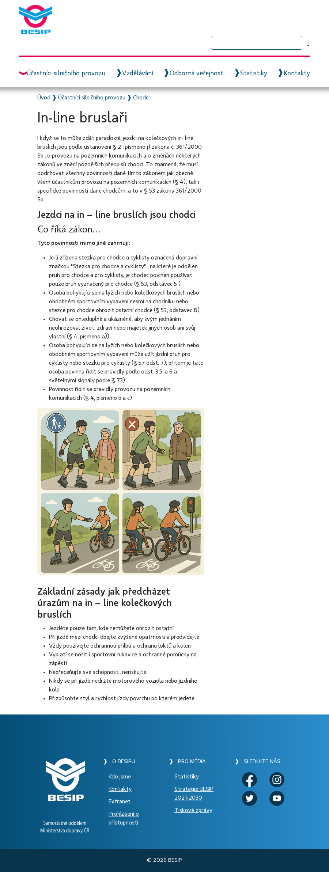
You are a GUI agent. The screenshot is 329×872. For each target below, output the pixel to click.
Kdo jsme (120, 777)
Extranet (120, 801)
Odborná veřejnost (196, 73)
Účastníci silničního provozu (65, 73)
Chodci (141, 98)
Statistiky (253, 73)
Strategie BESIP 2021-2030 (193, 793)
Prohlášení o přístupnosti (124, 818)
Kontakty (297, 73)
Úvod (43, 98)
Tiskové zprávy (193, 810)
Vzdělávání (137, 73)
